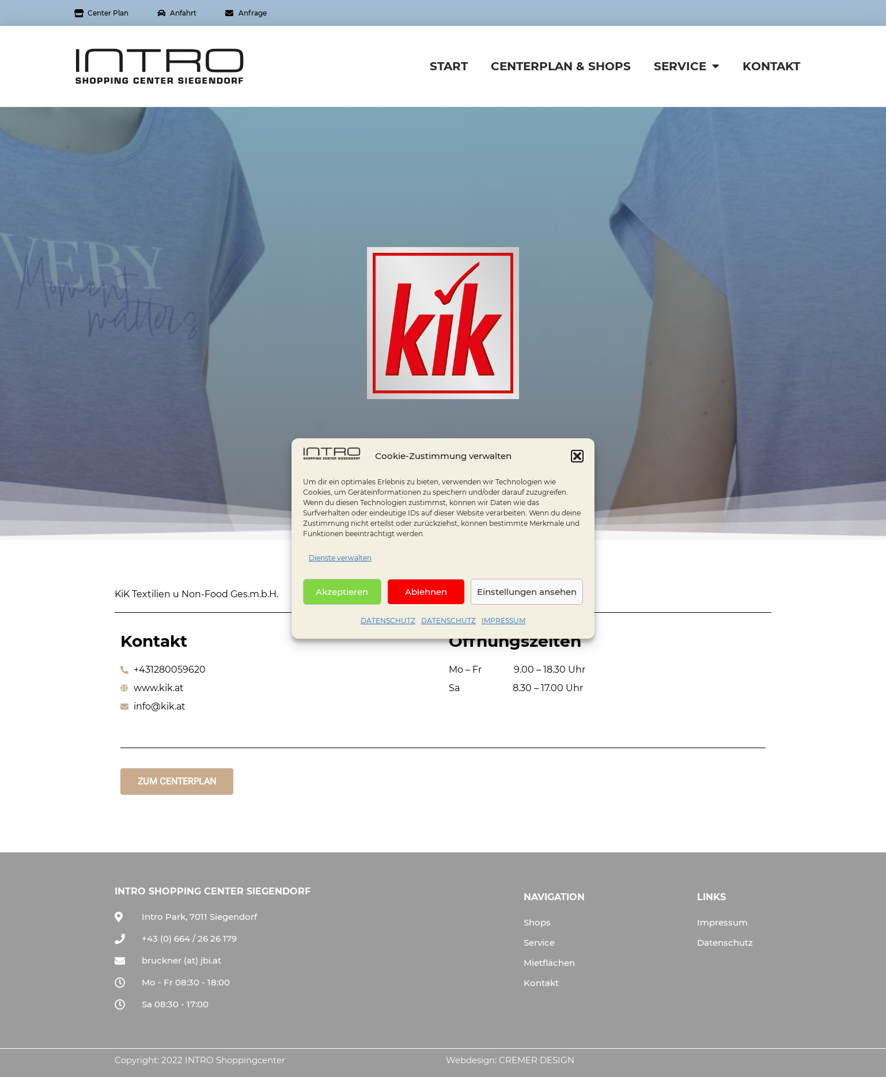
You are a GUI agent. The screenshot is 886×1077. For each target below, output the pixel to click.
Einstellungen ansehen (527, 595)
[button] (577, 459)
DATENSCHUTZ (388, 624)
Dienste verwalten (340, 561)
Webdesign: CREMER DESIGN (510, 1060)
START (449, 66)
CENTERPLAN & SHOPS (561, 66)
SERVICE (687, 66)
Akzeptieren (342, 595)
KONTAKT (771, 66)
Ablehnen (426, 595)
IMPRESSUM (503, 624)
